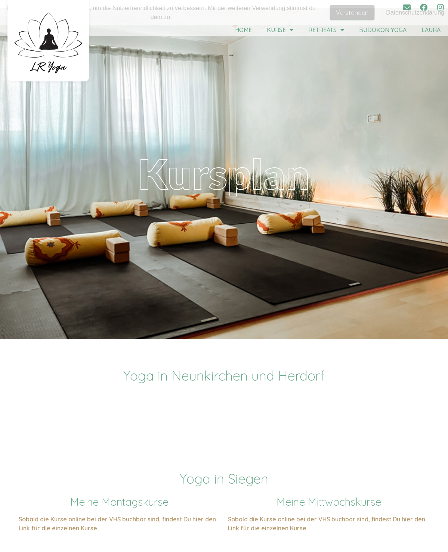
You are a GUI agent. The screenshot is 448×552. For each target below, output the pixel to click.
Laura (431, 30)
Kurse (280, 30)
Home (243, 30)
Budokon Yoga (383, 30)
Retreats (326, 30)
